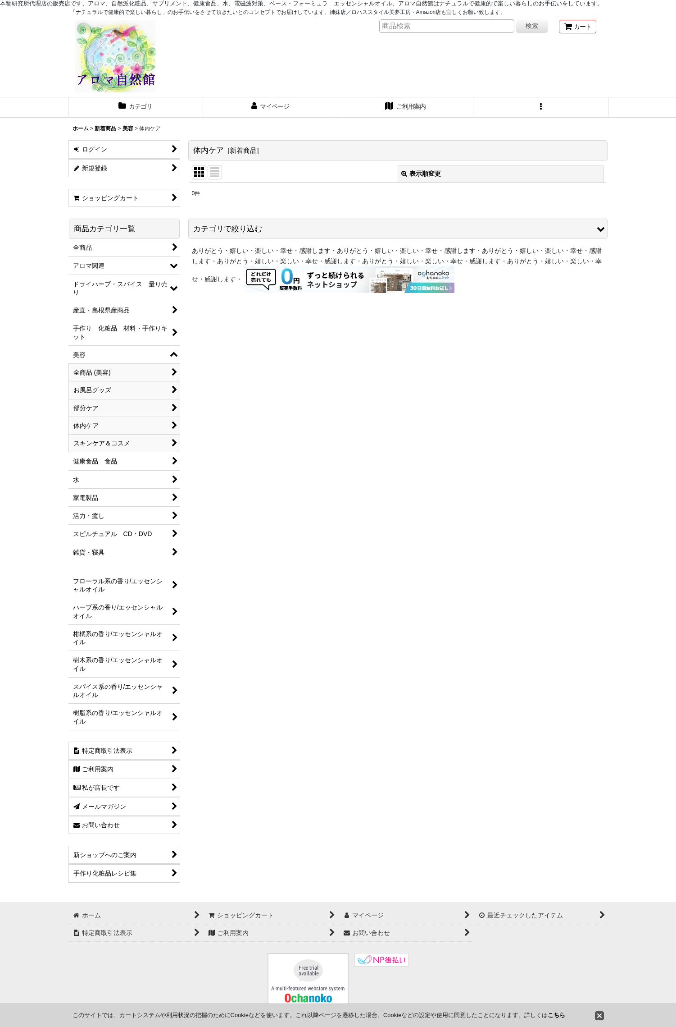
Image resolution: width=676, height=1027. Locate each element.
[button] (540, 107)
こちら (556, 1015)
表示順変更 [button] (421, 173)
